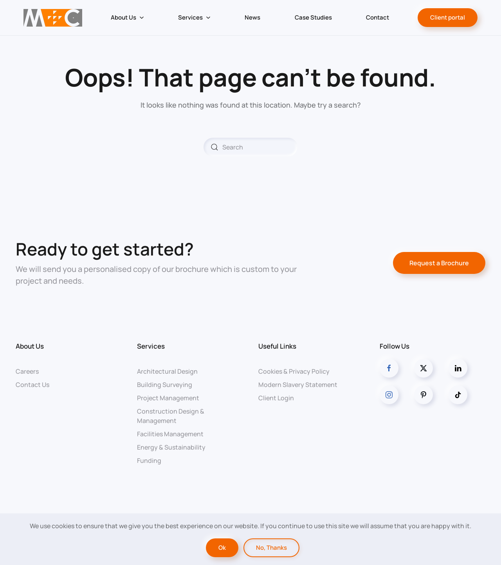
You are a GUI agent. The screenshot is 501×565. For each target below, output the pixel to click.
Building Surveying (164, 384)
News (252, 17)
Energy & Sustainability (171, 447)
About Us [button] (127, 17)
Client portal (447, 17)
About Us (30, 346)
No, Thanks (271, 547)
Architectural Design (167, 371)
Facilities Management (170, 434)
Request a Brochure (439, 263)
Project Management (168, 398)
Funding (149, 460)
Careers (27, 371)
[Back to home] (53, 17)
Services (151, 346)
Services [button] (194, 17)
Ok (222, 547)
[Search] (250, 147)
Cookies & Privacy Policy (294, 371)
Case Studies (313, 17)
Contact (377, 17)
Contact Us (32, 384)
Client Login (276, 398)
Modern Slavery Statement (297, 384)
